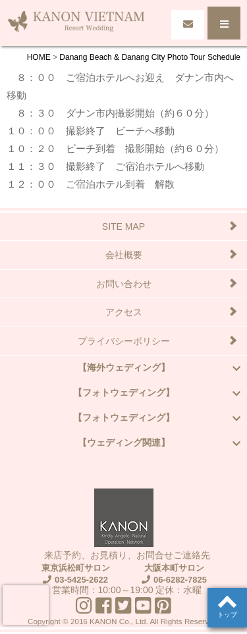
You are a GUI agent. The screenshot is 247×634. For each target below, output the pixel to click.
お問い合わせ (123, 283)
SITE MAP (123, 226)
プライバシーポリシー (124, 341)
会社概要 (123, 255)
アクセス (123, 312)
